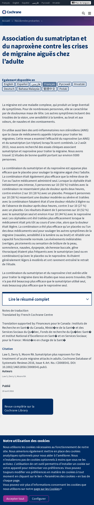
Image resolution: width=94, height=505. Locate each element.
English (16, 2)
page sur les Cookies (47, 489)
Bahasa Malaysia (29, 89)
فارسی (35, 2)
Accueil (6, 20)
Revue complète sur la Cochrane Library (19, 408)
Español (25, 2)
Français (6, 2)
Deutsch (9, 89)
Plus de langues (81, 2)
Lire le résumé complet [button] (29, 299)
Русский (46, 2)
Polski (63, 89)
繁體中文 (49, 89)
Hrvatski (56, 2)
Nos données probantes (27, 20)
